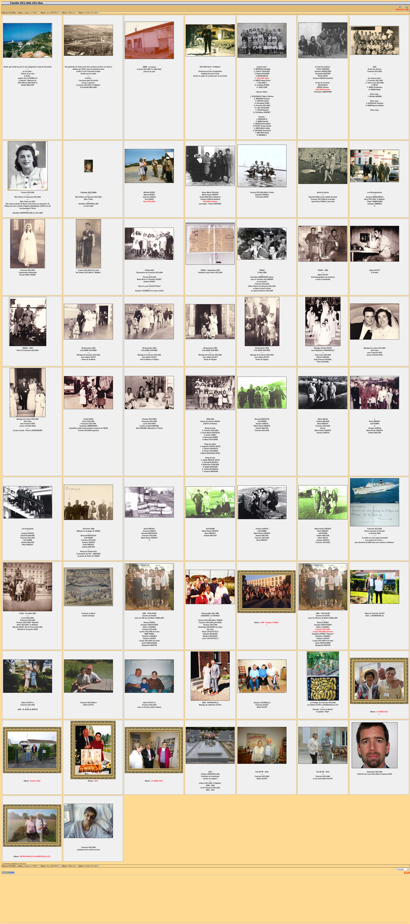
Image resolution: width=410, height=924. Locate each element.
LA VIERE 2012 (382, 712)
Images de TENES (32, 13)
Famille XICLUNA (92, 13)
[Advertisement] (42, 899)
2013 (96, 781)
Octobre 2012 (35, 781)
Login (406, 8)
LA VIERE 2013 (157, 781)
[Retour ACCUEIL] (9, 13)
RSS (407, 872)
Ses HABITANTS (54, 13)
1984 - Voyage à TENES (269, 622)
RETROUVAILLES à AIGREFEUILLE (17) (35, 856)
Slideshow (400, 8)
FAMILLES (73, 13)
